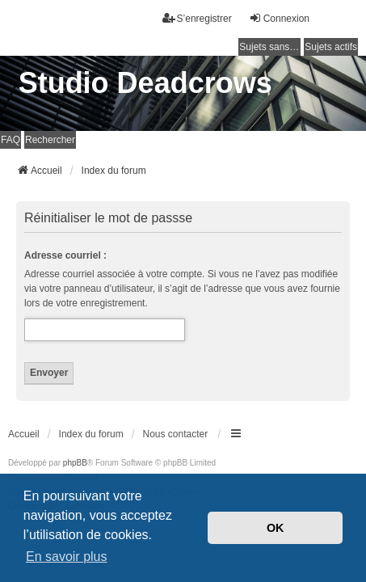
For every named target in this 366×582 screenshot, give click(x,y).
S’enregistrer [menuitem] (197, 18)
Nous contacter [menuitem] (175, 434)
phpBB (75, 462)
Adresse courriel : (65, 255)
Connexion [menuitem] (279, 18)
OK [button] (275, 527)
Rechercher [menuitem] (50, 140)
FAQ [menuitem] (10, 140)
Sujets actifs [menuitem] (331, 47)
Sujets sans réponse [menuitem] (270, 47)
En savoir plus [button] (66, 556)
